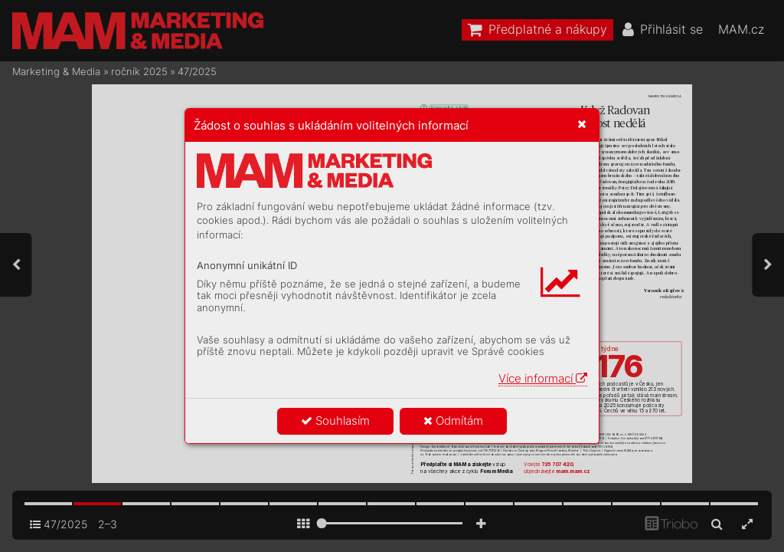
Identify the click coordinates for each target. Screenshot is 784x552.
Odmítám (453, 420)
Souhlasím (335, 420)
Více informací (542, 378)
